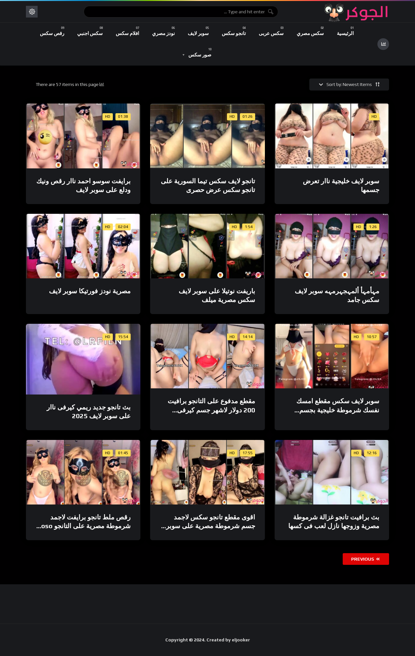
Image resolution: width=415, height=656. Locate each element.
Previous (365, 559)
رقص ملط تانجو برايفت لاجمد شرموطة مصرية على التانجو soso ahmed (84, 526)
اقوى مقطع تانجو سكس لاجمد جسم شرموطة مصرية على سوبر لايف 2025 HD (210, 526)
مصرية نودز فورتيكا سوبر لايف (90, 291)
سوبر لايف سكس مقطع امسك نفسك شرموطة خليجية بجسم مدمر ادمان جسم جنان (337, 409)
